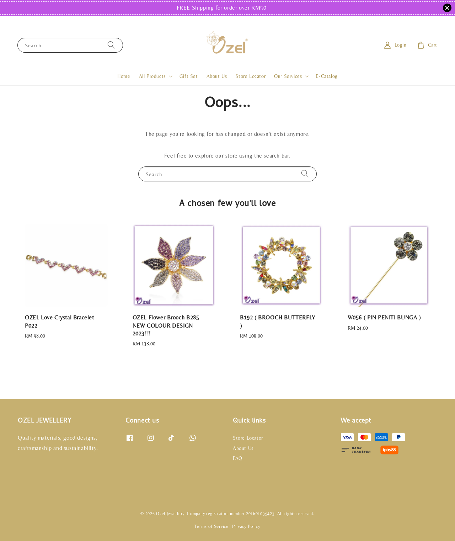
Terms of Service (211, 526)
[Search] (111, 45)
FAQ (237, 458)
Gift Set (189, 76)
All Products (152, 76)
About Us (217, 76)
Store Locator (250, 76)
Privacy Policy (246, 526)
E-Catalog (326, 76)
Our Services (288, 76)
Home (123, 76)
